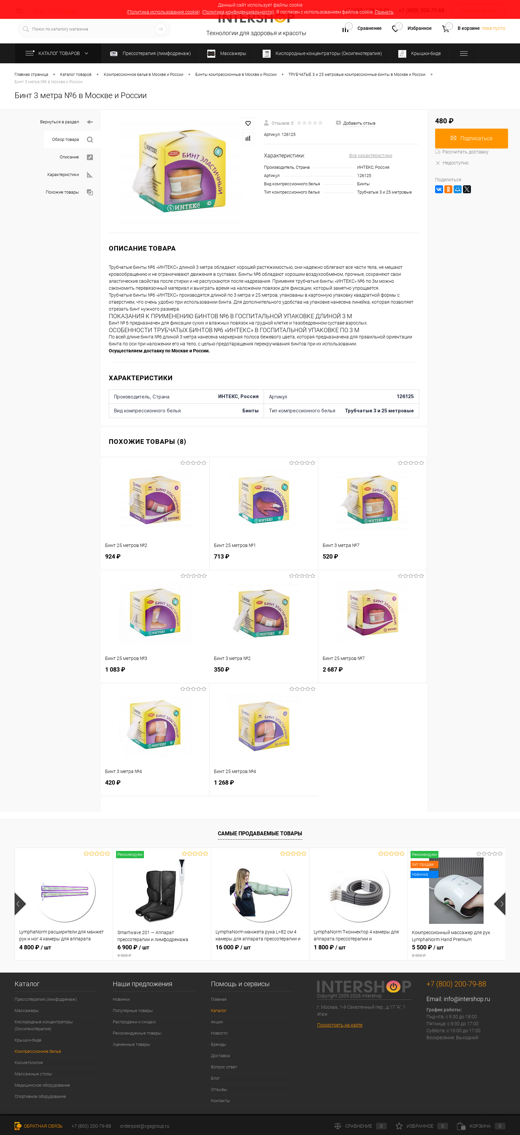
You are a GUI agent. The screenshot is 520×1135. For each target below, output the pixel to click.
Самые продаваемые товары (260, 833)
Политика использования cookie (163, 12)
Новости (219, 1033)
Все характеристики (370, 155)
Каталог (219, 1010)
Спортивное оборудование (40, 1096)
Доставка (220, 1055)
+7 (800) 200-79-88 (91, 1126)
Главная (219, 999)
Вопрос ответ (224, 1066)
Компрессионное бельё (38, 1051)
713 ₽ (264, 560)
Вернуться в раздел (66, 122)
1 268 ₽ (264, 786)
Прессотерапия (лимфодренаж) (46, 999)
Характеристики (70, 175)
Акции (217, 1021)
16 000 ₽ (233, 947)
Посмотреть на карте (339, 1025)
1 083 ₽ (155, 673)
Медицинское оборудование (42, 1085)
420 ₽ (155, 786)
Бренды (218, 1044)
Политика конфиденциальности (238, 12)
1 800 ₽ (330, 947)
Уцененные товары (131, 1044)
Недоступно (452, 162)
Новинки (121, 999)
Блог (215, 1078)
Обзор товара (72, 140)
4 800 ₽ (35, 947)
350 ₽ (264, 673)
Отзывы (219, 1089)
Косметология (29, 1062)
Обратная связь (39, 1126)
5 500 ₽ (456, 951)
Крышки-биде (28, 1040)
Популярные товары (133, 1010)
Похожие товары (69, 192)
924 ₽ (155, 560)
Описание (76, 157)
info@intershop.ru (467, 998)
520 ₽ (372, 560)
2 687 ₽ (372, 673)
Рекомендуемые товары (137, 1033)
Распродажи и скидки (134, 1021)
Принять (384, 12)
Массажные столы (33, 1073)
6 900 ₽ (162, 951)
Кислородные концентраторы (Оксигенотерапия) (44, 1025)
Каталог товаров (58, 53)
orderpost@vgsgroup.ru (144, 1126)
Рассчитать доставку (461, 151)
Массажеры (27, 1010)
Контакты (220, 1100)
